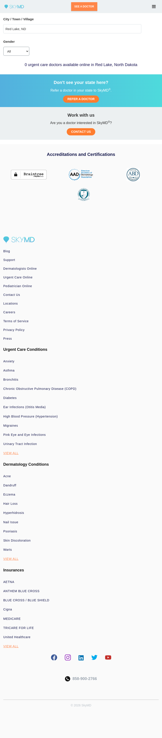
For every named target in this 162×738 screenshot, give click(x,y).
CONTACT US (81, 131)
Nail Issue (10, 522)
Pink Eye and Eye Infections (24, 434)
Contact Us (11, 295)
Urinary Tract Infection (20, 444)
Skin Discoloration (17, 540)
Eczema (9, 494)
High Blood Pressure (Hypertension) (30, 416)
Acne (7, 476)
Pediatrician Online (17, 286)
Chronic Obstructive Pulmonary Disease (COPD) (40, 388)
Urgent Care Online (17, 277)
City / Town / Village (18, 19)
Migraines (10, 425)
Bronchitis (10, 379)
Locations (10, 303)
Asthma (9, 370)
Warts (7, 549)
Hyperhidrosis (13, 513)
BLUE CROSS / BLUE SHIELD (26, 600)
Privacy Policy (14, 330)
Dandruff (9, 485)
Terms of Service (16, 321)
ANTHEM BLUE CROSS (21, 591)
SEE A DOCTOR (84, 6)
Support (9, 260)
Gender (9, 41)
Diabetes (10, 398)
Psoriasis (10, 531)
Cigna (7, 609)
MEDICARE (12, 618)
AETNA (8, 582)
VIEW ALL (11, 453)
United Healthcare (17, 637)
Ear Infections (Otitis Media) (24, 407)
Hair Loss (10, 503)
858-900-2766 (81, 679)
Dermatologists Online (20, 268)
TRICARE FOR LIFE (18, 628)
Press (7, 338)
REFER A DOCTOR (81, 99)
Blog (6, 251)
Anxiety (8, 361)
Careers (9, 312)
